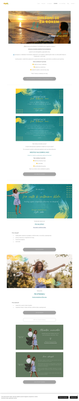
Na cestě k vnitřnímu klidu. (39, 227)
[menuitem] (35, 3)
